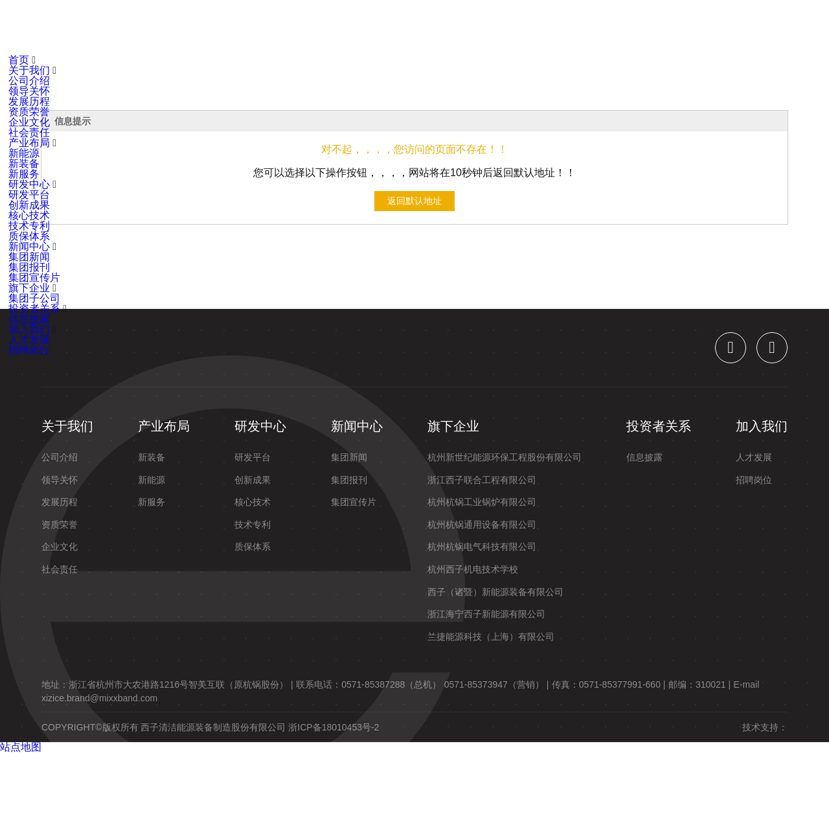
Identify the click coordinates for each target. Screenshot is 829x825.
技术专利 (29, 225)
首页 (130, 27)
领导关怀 (29, 90)
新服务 (24, 173)
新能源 (24, 153)
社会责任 (29, 132)
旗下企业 (456, 27)
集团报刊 (29, 267)
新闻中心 (389, 27)
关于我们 (187, 27)
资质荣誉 (29, 111)
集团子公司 (34, 298)
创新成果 (29, 204)
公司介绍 (29, 80)
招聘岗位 (29, 350)
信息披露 (29, 318)
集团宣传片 (34, 277)
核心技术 (29, 215)
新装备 (24, 163)
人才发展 (29, 339)
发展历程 (29, 101)
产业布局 (254, 27)
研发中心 (322, 27)
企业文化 (29, 122)
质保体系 (29, 236)
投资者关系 (529, 27)
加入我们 (601, 27)
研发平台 (29, 194)
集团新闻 (29, 256)
